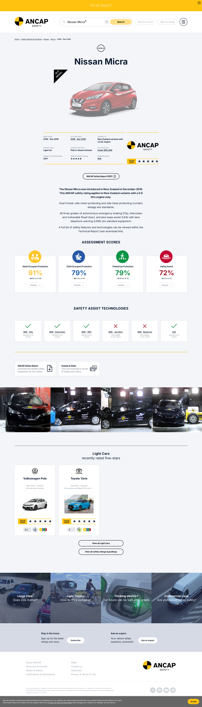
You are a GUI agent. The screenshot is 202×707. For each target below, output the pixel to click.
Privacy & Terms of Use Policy (60, 703)
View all (101, 543)
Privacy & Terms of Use (83, 674)
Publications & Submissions (40, 674)
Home (17, 39)
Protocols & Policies (36, 666)
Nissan (46, 39)
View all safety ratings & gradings (101, 551)
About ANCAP (33, 662)
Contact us (76, 666)
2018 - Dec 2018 (64, 39)
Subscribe (76, 670)
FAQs (73, 662)
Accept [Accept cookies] (193, 701)
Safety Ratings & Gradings (31, 39)
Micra (53, 39)
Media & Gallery (34, 670)
